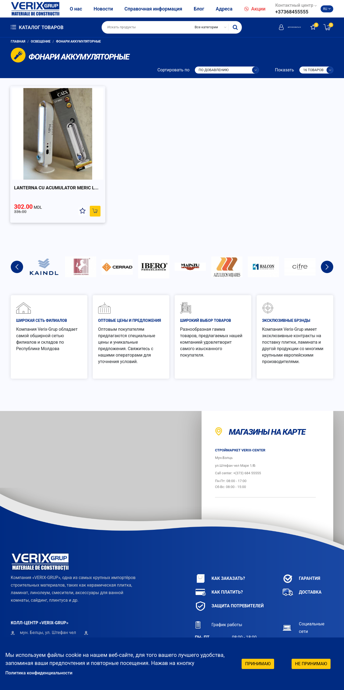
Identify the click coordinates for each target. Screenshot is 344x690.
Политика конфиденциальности (46, 672)
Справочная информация (153, 9)
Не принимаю (311, 662)
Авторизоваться (278, 27)
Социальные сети (303, 608)
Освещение (41, 41)
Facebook (299, 625)
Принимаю (258, 662)
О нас (76, 9)
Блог (199, 9)
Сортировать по (173, 69)
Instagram (299, 635)
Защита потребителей (229, 587)
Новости (103, 9)
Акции (255, 9)
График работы (218, 606)
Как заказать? (220, 559)
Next (327, 248)
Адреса (224, 9)
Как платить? (219, 573)
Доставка (301, 573)
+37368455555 (291, 12)
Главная (18, 41)
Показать (284, 69)
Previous (17, 248)
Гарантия (301, 559)
